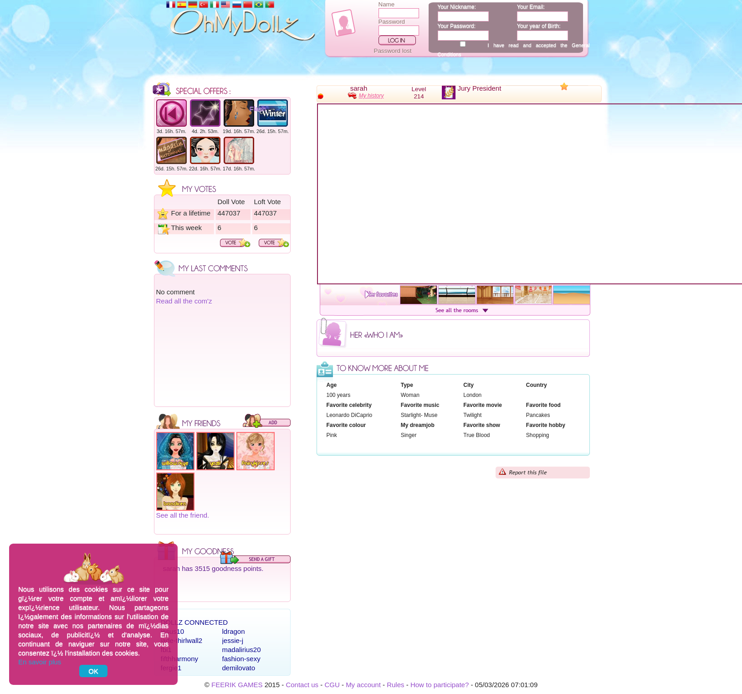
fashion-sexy (241, 659)
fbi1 (166, 649)
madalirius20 (241, 649)
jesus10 (172, 631)
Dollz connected (194, 622)
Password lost (393, 50)
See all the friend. (183, 515)
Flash (258, 109)
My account (363, 685)
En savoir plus (39, 662)
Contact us (302, 685)
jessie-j (233, 640)
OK (93, 671)
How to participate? (439, 685)
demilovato (239, 668)
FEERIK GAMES (237, 685)
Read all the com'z (184, 301)
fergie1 (171, 668)
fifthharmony (180, 659)
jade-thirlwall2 (182, 640)
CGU (331, 685)
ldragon (233, 631)
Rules (395, 685)
